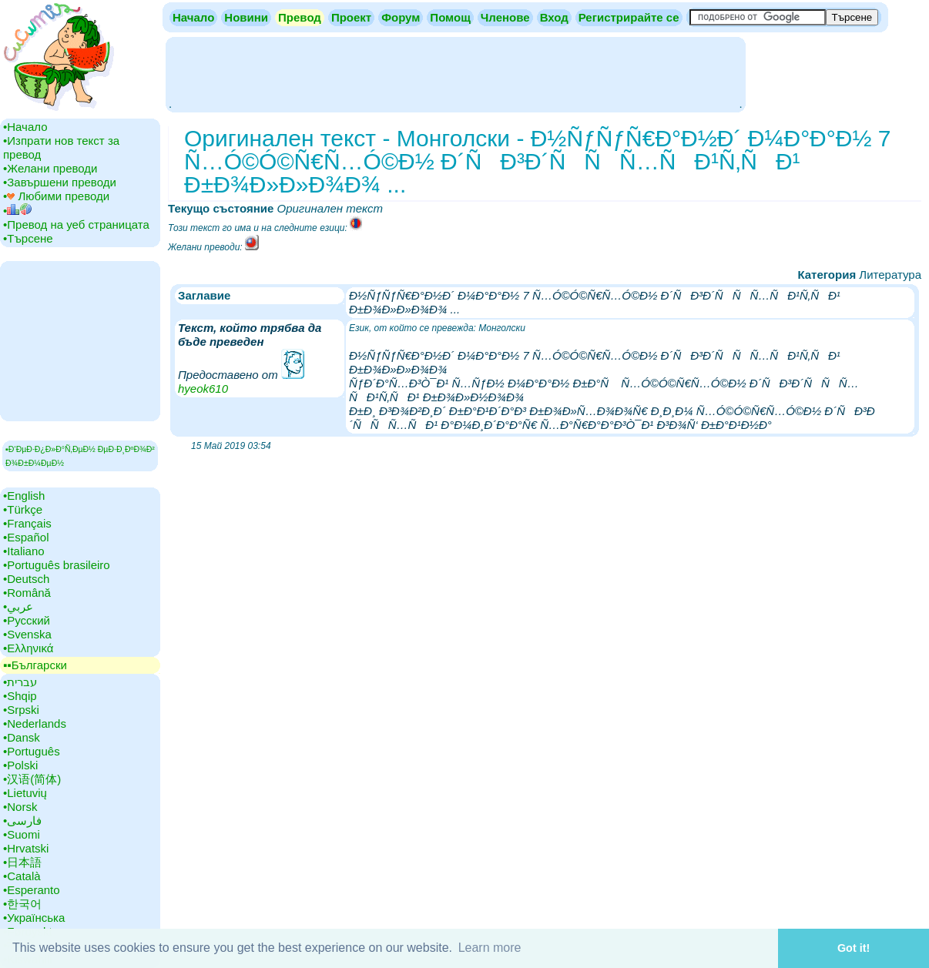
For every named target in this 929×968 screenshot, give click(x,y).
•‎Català (22, 876)
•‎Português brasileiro (56, 564)
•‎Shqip (20, 695)
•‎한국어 (22, 903)
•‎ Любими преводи (56, 196)
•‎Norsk (20, 806)
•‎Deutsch (26, 578)
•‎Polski (20, 765)
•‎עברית (20, 681)
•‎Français (27, 523)
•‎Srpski (21, 709)
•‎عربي (18, 606)
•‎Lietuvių (25, 792)
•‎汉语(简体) (32, 778)
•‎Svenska (27, 634)
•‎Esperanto (31, 889)
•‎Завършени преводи (59, 182)
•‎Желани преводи (50, 168)
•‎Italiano (24, 551)
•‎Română (27, 592)
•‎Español (26, 537)
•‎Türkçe (22, 509)
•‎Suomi (21, 834)
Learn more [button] (490, 947)
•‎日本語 (22, 862)
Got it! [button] (853, 948)
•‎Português (31, 751)
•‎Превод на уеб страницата (76, 224)
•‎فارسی (22, 820)
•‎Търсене (28, 238)
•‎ (17, 210)
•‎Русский (26, 620)
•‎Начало (25, 126)
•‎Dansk (21, 737)
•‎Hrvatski (26, 848)
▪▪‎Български (35, 665)
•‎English (24, 495)
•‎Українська (34, 917)
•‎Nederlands (34, 723)
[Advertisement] (455, 73)
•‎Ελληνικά (28, 648)
